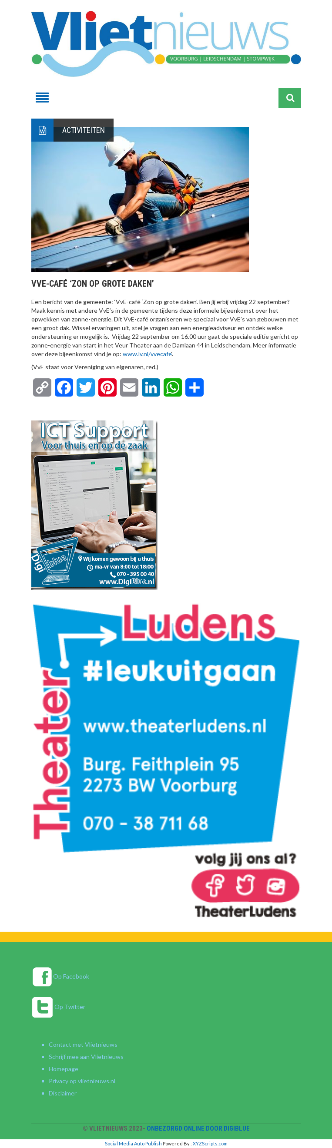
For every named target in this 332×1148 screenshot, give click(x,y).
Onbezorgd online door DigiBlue (198, 1128)
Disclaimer (63, 1093)
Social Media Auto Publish (133, 1143)
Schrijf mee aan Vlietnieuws (86, 1056)
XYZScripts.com (210, 1143)
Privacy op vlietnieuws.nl (82, 1081)
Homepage (63, 1068)
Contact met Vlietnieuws (83, 1044)
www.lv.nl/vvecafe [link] (147, 353)
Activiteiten (83, 130)
